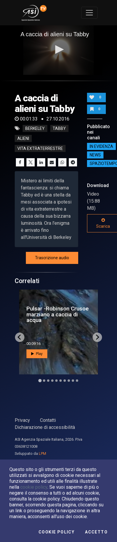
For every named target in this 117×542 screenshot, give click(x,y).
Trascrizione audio (52, 257)
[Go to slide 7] (64, 380)
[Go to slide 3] (48, 380)
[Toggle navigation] (89, 13)
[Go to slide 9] (73, 380)
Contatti (48, 420)
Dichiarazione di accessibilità (45, 427)
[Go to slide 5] (56, 380)
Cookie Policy (56, 532)
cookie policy (33, 487)
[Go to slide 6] (60, 380)
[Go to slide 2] (44, 380)
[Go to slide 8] (69, 380)
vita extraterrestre (40, 148)
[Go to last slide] (19, 337)
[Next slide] (97, 337)
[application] (59, 50)
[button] (58, 49)
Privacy (22, 420)
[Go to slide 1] (39, 380)
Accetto (96, 532)
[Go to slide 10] (77, 380)
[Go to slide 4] (52, 380)
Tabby (59, 128)
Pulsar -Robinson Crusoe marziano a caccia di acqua (57, 314)
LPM (42, 453)
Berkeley (35, 128)
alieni (23, 138)
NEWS (95, 155)
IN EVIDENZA (101, 146)
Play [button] (37, 354)
